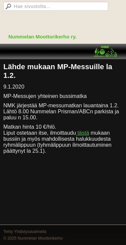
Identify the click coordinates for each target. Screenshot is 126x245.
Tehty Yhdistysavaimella (24, 231)
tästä (82, 133)
